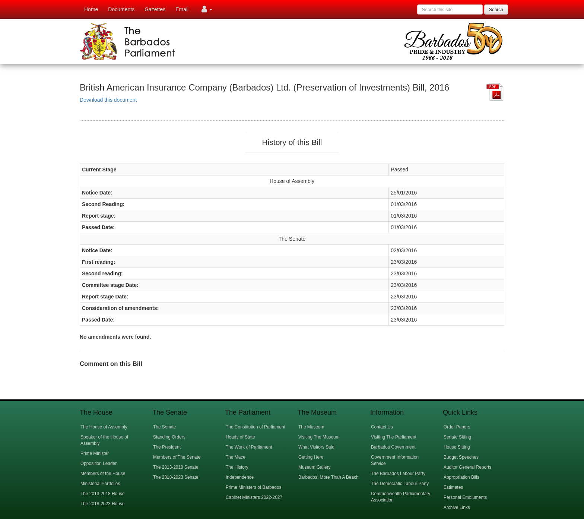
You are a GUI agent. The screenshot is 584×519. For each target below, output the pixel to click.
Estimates (453, 487)
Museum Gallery (314, 467)
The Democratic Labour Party (400, 483)
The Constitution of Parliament (255, 427)
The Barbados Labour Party (398, 473)
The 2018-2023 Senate (176, 477)
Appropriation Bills (461, 477)
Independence (240, 477)
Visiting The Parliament (393, 437)
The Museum (311, 427)
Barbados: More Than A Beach (328, 477)
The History (237, 467)
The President (167, 447)
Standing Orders (169, 437)
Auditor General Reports (467, 467)
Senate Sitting (457, 437)
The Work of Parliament (249, 447)
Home (91, 9)
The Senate (164, 427)
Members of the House (102, 473)
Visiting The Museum (319, 437)
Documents (121, 9)
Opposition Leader (98, 463)
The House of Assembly (103, 427)
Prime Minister (94, 453)
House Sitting (457, 447)
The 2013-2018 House (102, 493)
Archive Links (457, 507)
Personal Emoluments (465, 497)
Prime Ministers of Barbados (253, 487)
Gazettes (155, 9)
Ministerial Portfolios (100, 483)
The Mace (235, 457)
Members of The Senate (176, 457)
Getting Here (310, 457)
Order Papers (457, 427)
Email (181, 9)
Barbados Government (393, 447)
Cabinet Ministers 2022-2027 (254, 497)
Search (496, 9)
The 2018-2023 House (102, 503)
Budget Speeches (461, 457)
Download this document (108, 100)
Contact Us (382, 427)
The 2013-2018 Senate (176, 467)
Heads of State (240, 437)
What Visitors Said (316, 447)
